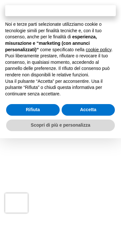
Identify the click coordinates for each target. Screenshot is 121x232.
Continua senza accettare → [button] (60, 10)
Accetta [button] (88, 109)
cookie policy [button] (98, 49)
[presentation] (16, 203)
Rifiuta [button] (33, 109)
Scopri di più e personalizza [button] (60, 125)
